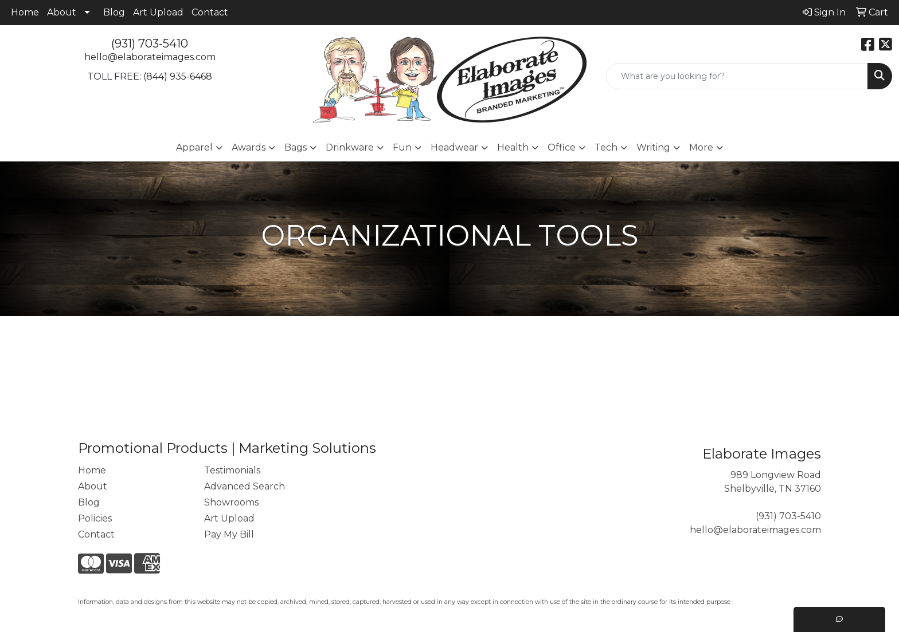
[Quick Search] (737, 76)
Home (25, 12)
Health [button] (513, 147)
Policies (95, 518)
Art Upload (158, 12)
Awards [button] (248, 147)
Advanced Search (244, 486)
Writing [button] (653, 147)
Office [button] (562, 147)
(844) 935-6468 (177, 76)
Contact (209, 12)
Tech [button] (606, 147)
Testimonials (232, 470)
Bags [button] (295, 147)
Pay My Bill (229, 534)
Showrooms (231, 502)
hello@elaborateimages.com (150, 57)
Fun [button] (402, 147)
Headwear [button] (454, 147)
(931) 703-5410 (149, 43)
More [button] (701, 147)
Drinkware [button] (350, 147)
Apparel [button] (194, 147)
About (61, 12)
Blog (114, 12)
